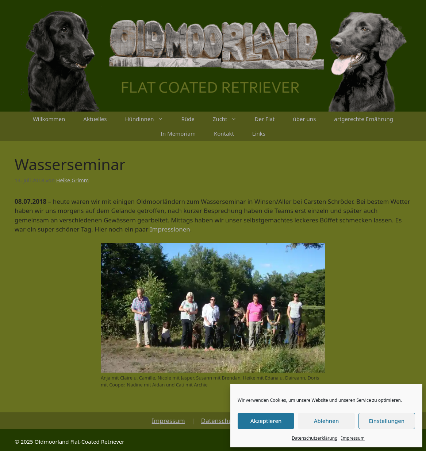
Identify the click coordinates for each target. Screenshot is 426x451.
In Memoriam (178, 133)
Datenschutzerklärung (314, 438)
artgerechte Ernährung (363, 119)
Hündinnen (148, 119)
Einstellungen (386, 420)
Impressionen (170, 229)
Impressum (353, 438)
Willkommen (49, 119)
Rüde (188, 119)
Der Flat (265, 119)
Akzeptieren (266, 420)
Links (258, 133)
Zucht (229, 119)
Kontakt (224, 133)
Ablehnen (326, 420)
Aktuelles (95, 119)
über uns (304, 119)
